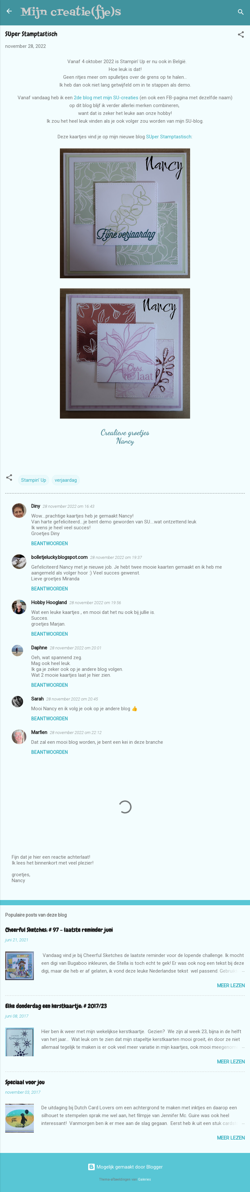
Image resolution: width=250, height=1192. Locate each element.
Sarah (37, 699)
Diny (35, 506)
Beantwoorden (49, 543)
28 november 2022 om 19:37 (116, 557)
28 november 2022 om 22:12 (76, 732)
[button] (241, 36)
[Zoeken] (241, 13)
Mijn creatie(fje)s (71, 12)
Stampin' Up (33, 480)
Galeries (144, 1179)
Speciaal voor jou (25, 1082)
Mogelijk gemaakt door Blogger (125, 1167)
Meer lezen (231, 986)
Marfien (39, 732)
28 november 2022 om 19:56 (95, 602)
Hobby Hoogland (49, 602)
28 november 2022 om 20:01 (76, 647)
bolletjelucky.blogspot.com (59, 557)
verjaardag (66, 480)
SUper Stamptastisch (168, 137)
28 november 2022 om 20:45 (72, 699)
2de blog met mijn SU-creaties (106, 98)
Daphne (39, 648)
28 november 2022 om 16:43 (68, 506)
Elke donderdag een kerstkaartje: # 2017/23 (56, 1006)
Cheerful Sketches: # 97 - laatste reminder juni (59, 930)
